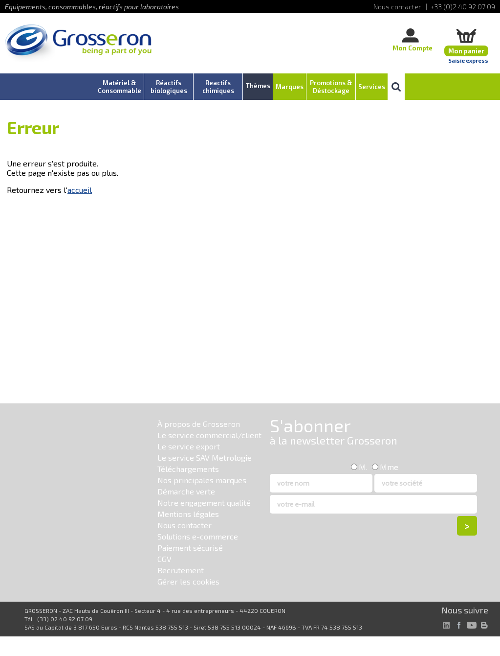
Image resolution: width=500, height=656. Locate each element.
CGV (164, 558)
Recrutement (180, 570)
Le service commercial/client (209, 435)
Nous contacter (184, 525)
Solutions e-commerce (197, 536)
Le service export (188, 446)
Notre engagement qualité (204, 502)
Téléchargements (188, 468)
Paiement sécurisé (190, 547)
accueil (79, 189)
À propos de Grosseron (198, 423)
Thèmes (258, 86)
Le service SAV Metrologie (204, 457)
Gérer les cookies (188, 581)
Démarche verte (186, 491)
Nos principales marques (201, 480)
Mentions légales (188, 513)
